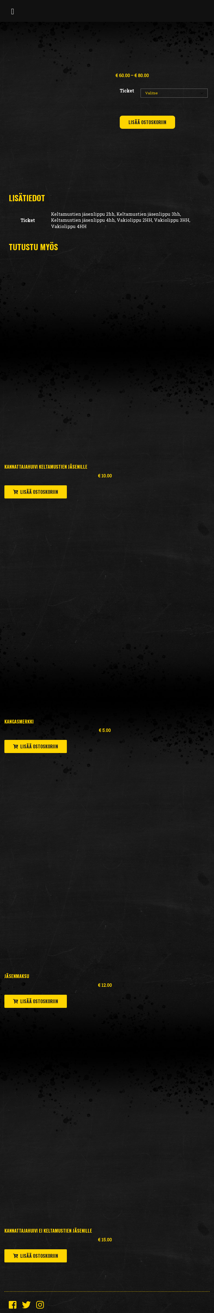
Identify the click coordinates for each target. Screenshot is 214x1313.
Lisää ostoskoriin (147, 122)
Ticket (127, 91)
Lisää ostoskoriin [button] (39, 492)
